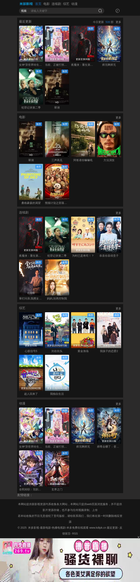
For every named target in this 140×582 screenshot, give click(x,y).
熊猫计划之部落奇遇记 (57, 202)
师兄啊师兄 (109, 64)
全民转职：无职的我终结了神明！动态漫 (31, 489)
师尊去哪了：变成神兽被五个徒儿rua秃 (109, 446)
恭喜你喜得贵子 (109, 255)
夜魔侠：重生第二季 (83, 64)
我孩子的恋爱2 (109, 351)
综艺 (66, 3)
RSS (75, 533)
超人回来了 (31, 393)
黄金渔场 (83, 351)
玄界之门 (56, 489)
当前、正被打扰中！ (57, 64)
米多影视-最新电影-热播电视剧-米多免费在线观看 (58, 527)
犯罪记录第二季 (31, 107)
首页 (38, 3)
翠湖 (57, 107)
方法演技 (108, 160)
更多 (118, 22)
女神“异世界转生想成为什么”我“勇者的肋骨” (31, 64)
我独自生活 (57, 393)
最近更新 (112, 527)
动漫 (74, 3)
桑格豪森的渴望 (31, 202)
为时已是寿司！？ (83, 255)
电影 (46, 3)
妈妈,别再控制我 (57, 298)
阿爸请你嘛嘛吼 (83, 160)
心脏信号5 (31, 351)
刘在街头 (56, 351)
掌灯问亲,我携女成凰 (31, 298)
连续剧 (56, 3)
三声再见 (56, 160)
